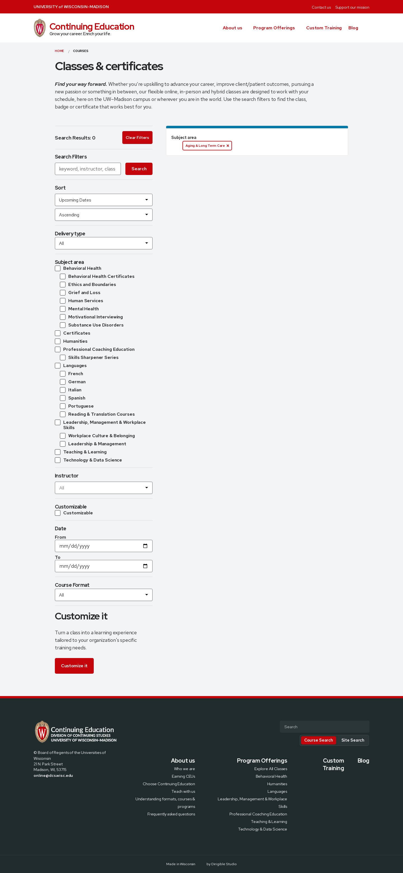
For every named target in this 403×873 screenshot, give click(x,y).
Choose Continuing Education (169, 783)
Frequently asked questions (171, 814)
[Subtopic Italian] (70, 390)
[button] (367, 28)
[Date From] (104, 546)
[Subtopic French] (71, 374)
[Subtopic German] (73, 382)
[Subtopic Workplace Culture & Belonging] (97, 436)
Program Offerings (274, 28)
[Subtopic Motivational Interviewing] (91, 317)
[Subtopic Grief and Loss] (80, 292)
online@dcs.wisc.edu (53, 775)
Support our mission (352, 7)
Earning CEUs (183, 776)
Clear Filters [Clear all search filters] (137, 137)
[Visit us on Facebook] (36, 787)
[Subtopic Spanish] (72, 398)
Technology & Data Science (262, 829)
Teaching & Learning (269, 821)
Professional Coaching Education (258, 814)
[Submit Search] (363, 727)
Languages (277, 791)
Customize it (74, 666)
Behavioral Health (271, 776)
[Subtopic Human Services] (81, 301)
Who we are (184, 768)
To (57, 557)
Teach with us (183, 791)
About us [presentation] (232, 28)
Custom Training (324, 28)
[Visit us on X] (42, 787)
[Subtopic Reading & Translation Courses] (97, 414)
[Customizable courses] (74, 513)
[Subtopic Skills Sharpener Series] (89, 357)
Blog (353, 28)
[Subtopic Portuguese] (77, 406)
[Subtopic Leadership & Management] (93, 444)
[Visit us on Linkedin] (56, 787)
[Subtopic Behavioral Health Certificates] (97, 276)
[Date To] (104, 566)
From (60, 537)
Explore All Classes (270, 768)
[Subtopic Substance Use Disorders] (91, 325)
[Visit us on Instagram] (49, 787)
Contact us (321, 7)
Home (59, 51)
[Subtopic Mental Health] (79, 309)
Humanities (277, 783)
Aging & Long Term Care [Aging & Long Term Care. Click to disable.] (207, 145)
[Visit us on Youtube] (62, 787)
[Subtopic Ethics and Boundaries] (88, 284)
